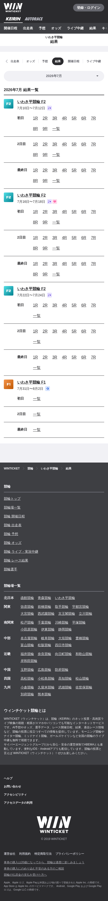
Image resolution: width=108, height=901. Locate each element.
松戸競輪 (27, 622)
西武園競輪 (46, 613)
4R (64, 118)
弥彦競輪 (27, 607)
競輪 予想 (11, 534)
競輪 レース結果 (16, 560)
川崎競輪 (61, 622)
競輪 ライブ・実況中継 (21, 551)
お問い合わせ (12, 786)
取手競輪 (61, 607)
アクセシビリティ (15, 794)
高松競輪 (27, 678)
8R (35, 129)
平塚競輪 (79, 622)
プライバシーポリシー (69, 853)
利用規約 (25, 853)
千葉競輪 (44, 622)
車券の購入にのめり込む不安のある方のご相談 (34, 868)
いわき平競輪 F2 (31, 102)
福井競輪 (27, 654)
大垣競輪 (65, 638)
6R (83, 118)
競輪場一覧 (12, 507)
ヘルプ (8, 778)
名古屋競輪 (29, 638)
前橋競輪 (44, 607)
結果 (92, 28)
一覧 (56, 129)
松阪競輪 (44, 645)
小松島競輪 (46, 678)
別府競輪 (27, 694)
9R (45, 129)
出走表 (28, 28)
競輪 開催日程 (14, 516)
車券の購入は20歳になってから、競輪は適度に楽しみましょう (44, 862)
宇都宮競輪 (80, 607)
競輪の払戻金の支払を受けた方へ (25, 874)
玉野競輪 (27, 670)
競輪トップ (12, 498)
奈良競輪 (44, 654)
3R (54, 118)
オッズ (56, 28)
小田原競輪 (29, 629)
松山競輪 (82, 678)
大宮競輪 (27, 613)
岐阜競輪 (47, 638)
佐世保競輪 (84, 687)
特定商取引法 (43, 853)
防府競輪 (61, 670)
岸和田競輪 (29, 661)
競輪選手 (10, 569)
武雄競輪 (65, 687)
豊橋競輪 (82, 638)
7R (93, 118)
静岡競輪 (65, 629)
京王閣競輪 (66, 613)
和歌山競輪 (84, 654)
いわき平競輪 (65, 598)
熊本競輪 (44, 694)
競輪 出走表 (13, 525)
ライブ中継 (75, 28)
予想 (42, 28)
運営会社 (9, 853)
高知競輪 (65, 678)
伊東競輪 (47, 629)
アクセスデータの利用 (18, 802)
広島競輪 (44, 670)
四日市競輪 (63, 645)
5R (74, 118)
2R (45, 118)
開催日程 (10, 28)
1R (35, 118)
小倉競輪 (27, 687)
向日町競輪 (63, 654)
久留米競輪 (46, 687)
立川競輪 (85, 613)
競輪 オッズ (13, 543)
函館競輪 (27, 598)
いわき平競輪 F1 (31, 382)
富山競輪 (27, 645)
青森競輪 (44, 598)
